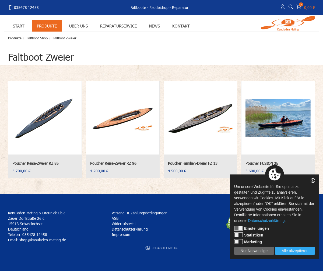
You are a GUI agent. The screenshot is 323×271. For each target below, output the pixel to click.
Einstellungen (251, 228)
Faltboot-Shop (37, 38)
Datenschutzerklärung (130, 229)
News (154, 25)
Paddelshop (158, 7)
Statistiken (248, 234)
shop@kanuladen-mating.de (42, 240)
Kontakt (181, 25)
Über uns (78, 25)
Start (18, 25)
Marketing (248, 241)
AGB (115, 218)
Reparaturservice (118, 25)
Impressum (121, 234)
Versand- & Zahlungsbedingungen (139, 213)
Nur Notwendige (254, 251)
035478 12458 (23, 7)
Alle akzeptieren (295, 251)
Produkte (47, 25)
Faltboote (138, 7)
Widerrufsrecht (124, 223)
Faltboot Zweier (64, 38)
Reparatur (180, 7)
